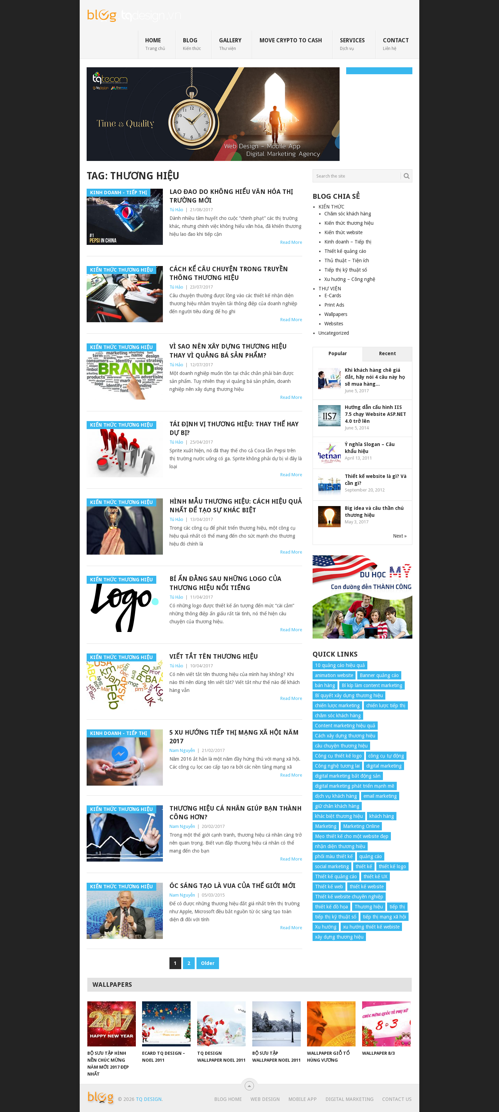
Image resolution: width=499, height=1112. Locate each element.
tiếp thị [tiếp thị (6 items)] (397, 906)
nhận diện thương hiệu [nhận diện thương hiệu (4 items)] (340, 846)
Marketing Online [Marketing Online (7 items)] (361, 826)
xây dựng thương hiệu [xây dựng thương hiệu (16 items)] (339, 937)
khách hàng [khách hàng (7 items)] (381, 816)
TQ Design (148, 1099)
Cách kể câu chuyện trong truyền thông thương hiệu (228, 273)
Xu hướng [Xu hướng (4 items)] (325, 927)
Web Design (265, 1099)
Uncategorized (333, 333)
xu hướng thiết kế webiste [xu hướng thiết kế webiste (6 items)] (371, 927)
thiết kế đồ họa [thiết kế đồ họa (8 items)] (331, 906)
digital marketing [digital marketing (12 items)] (384, 766)
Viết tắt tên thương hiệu (213, 656)
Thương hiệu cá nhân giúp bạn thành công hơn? (235, 813)
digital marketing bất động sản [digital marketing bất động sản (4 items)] (347, 776)
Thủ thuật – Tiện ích (346, 260)
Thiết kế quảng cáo (345, 251)
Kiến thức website (343, 232)
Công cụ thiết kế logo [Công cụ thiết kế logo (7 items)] (338, 756)
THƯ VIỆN (329, 288)
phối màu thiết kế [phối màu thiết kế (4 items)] (334, 856)
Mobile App (302, 1099)
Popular (338, 353)
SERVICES (352, 44)
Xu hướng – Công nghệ (349, 279)
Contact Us (397, 1099)
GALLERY (230, 44)
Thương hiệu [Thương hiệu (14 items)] (368, 906)
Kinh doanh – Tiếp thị (347, 242)
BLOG (192, 44)
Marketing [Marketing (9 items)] (325, 826)
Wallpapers (335, 314)
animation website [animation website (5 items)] (334, 675)
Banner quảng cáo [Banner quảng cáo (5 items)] (379, 675)
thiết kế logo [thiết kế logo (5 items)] (392, 866)
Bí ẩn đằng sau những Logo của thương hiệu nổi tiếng (225, 583)
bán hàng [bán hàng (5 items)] (325, 685)
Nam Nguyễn (182, 750)
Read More (291, 242)
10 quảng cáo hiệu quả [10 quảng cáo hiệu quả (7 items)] (340, 665)
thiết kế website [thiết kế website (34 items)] (367, 886)
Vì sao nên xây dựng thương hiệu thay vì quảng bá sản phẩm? (228, 351)
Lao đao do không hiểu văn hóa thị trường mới (231, 196)
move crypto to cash (291, 40)
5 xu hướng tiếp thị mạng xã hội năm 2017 (234, 737)
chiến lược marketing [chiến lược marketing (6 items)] (337, 705)
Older (208, 963)
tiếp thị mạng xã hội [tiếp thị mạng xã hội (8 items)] (384, 916)
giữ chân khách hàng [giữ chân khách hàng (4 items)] (337, 806)
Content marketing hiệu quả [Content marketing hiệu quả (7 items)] (345, 725)
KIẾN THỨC (331, 206)
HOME (155, 44)
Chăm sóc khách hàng (347, 213)
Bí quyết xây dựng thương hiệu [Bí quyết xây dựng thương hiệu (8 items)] (349, 695)
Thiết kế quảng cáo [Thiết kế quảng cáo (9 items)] (336, 876)
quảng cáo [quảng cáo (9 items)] (370, 856)
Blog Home (228, 1099)
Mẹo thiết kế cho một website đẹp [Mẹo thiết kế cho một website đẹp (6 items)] (351, 836)
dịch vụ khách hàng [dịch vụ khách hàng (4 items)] (336, 796)
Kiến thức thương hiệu (349, 223)
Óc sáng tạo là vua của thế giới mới (232, 885)
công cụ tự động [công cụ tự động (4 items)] (386, 756)
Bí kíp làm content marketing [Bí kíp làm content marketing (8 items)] (372, 685)
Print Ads (334, 305)
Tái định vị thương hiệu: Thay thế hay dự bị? (234, 428)
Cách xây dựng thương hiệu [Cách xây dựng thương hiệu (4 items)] (345, 735)
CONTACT (396, 44)
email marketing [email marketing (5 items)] (380, 796)
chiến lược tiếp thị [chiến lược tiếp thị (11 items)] (385, 705)
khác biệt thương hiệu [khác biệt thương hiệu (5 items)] (339, 816)
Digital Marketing (349, 1099)
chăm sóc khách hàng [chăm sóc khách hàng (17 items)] (338, 715)
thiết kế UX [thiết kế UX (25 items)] (375, 876)
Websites (333, 323)
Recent (387, 353)
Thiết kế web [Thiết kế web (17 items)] (329, 886)
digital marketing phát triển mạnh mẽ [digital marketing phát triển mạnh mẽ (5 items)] (354, 786)
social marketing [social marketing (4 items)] (332, 866)
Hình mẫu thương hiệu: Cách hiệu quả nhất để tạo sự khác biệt (235, 506)
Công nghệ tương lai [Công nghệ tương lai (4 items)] (337, 766)
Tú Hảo (176, 209)
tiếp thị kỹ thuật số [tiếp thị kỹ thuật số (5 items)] (335, 916)
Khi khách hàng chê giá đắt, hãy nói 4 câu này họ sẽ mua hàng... (375, 377)
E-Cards (332, 295)
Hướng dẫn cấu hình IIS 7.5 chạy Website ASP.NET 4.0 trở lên (375, 414)
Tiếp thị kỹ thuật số (345, 270)
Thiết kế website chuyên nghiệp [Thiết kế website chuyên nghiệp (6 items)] (349, 896)
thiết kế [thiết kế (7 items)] (364, 866)
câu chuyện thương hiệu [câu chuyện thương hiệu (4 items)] (341, 746)
